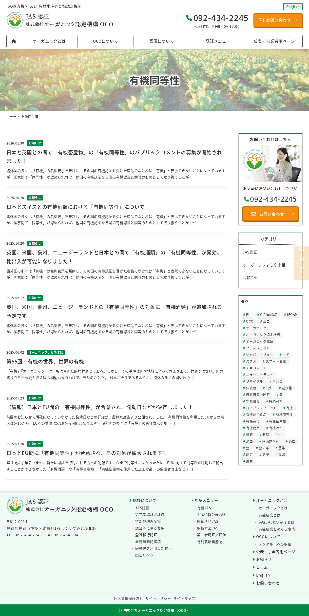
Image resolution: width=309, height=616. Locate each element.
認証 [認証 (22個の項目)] (265, 454)
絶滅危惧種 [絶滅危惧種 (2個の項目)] (270, 441)
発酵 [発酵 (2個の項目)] (265, 434)
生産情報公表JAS (211, 514)
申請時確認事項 (148, 541)
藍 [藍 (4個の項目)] (248, 447)
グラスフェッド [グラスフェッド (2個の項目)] (258, 347)
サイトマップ (184, 598)
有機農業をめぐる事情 (277, 528)
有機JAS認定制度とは (277, 522)
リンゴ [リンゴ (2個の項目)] (277, 381)
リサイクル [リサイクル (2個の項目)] (254, 381)
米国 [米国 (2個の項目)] (249, 441)
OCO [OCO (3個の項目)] (249, 321)
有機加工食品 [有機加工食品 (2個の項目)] (256, 414)
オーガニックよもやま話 (264, 264)
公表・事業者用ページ (275, 551)
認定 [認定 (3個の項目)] (249, 454)
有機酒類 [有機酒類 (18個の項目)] (276, 427)
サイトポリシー (158, 598)
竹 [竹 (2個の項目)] (280, 434)
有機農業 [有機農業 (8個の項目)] (253, 427)
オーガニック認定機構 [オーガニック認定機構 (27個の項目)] (263, 334)
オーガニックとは (271, 500)
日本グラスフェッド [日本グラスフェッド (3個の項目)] (261, 407)
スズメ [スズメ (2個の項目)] (251, 361)
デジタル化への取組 (275, 544)
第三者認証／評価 (149, 514)
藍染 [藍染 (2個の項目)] (281, 447)
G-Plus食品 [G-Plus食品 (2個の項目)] (269, 314)
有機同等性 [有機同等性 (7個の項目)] (284, 414)
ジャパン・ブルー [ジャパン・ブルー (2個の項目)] (259, 354)
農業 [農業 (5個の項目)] (249, 461)
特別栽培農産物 (148, 521)
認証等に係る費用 (149, 527)
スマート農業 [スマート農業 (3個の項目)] (276, 361)
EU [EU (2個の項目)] (248, 314)
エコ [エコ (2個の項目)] (266, 321)
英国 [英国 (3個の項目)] (292, 441)
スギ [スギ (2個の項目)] (286, 354)
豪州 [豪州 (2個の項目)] (281, 454)
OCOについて (268, 536)
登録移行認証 (146, 534)
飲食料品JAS (207, 521)
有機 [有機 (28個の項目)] (289, 407)
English (263, 575)
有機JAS (204, 507)
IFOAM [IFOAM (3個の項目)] (292, 314)
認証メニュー (206, 500)
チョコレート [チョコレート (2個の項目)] (256, 367)
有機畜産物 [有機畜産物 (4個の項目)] (277, 421)
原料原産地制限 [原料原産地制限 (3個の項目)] (258, 394)
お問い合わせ (268, 582)
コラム (262, 567)
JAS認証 (250, 251)
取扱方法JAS (207, 527)
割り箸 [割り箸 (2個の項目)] (287, 387)
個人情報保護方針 (128, 598)
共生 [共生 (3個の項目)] (269, 387)
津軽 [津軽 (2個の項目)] (249, 434)
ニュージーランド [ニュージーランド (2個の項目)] (259, 374)
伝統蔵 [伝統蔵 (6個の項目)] (251, 387)
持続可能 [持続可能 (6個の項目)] (276, 401)
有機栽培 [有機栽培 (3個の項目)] (253, 421)
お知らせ (250, 277)
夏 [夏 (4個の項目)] (281, 394)
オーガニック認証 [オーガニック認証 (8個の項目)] (259, 341)
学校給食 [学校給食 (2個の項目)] (253, 401)
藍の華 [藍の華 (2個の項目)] (264, 447)
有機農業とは (270, 514)
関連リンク (144, 554)
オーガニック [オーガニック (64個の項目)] (256, 328)
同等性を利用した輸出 (153, 548)
